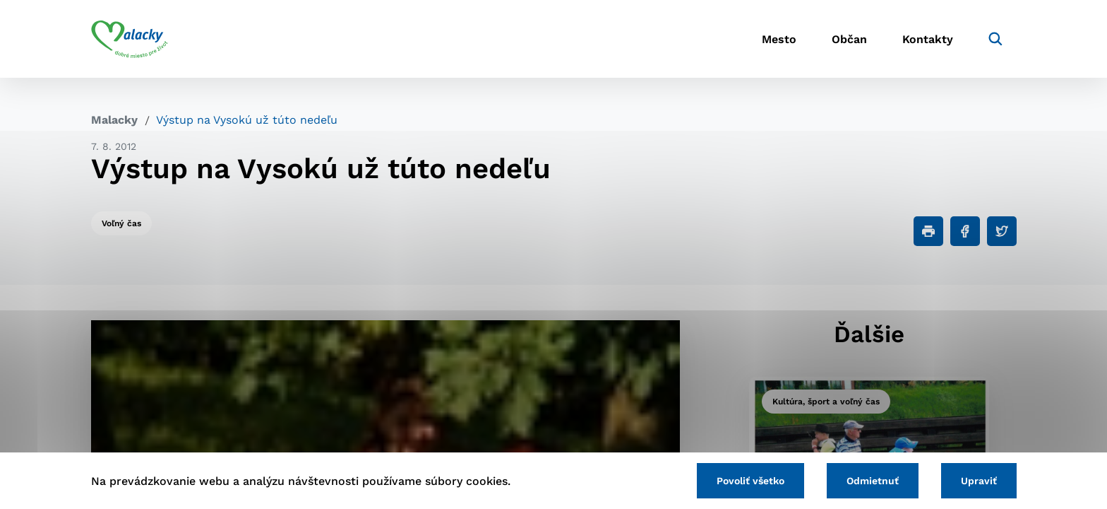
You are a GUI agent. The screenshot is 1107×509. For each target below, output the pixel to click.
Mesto (779, 39)
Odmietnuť (872, 480)
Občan (849, 39)
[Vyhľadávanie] (995, 39)
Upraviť (979, 480)
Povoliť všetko (750, 480)
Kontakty (927, 39)
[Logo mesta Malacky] (129, 39)
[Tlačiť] (928, 231)
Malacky (114, 120)
